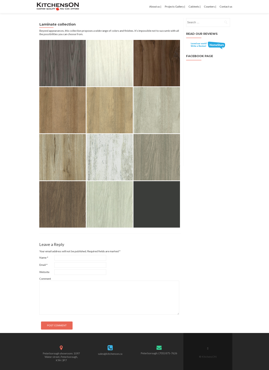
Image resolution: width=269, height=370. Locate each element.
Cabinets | (195, 6)
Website (44, 272)
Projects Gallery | (175, 6)
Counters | (210, 6)
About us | (155, 6)
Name (43, 257)
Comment (45, 278)
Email (43, 264)
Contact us (226, 6)
